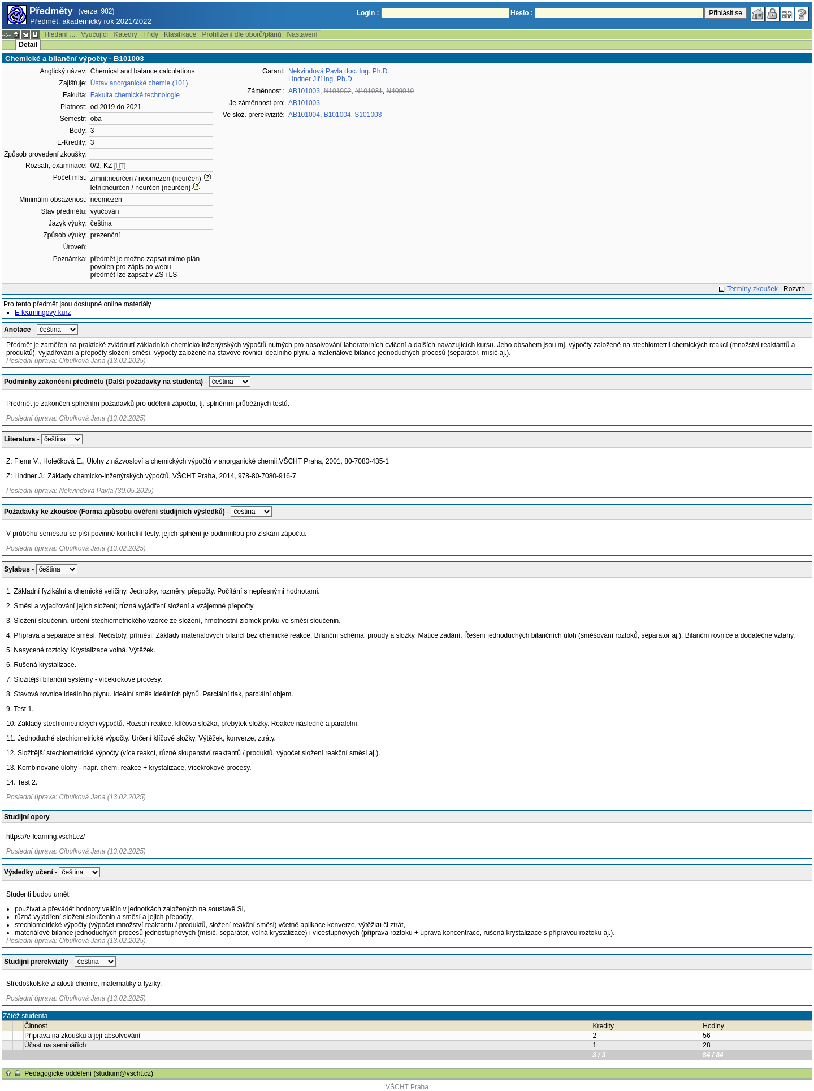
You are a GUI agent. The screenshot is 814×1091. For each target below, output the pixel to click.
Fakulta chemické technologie (135, 95)
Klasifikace (180, 34)
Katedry (125, 34)
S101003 (368, 115)
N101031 (369, 91)
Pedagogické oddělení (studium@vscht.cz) (88, 1073)
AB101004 (304, 115)
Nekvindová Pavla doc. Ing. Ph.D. (338, 71)
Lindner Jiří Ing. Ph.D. (321, 79)
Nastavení (302, 34)
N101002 (338, 91)
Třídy (150, 34)
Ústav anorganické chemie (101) (139, 83)
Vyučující (94, 34)
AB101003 (304, 91)
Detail (28, 45)
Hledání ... (59, 34)
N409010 (400, 91)
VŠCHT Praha (407, 1087)
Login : (368, 13)
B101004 (337, 115)
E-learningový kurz (43, 313)
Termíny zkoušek (752, 289)
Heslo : (521, 13)
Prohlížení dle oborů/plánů (241, 34)
